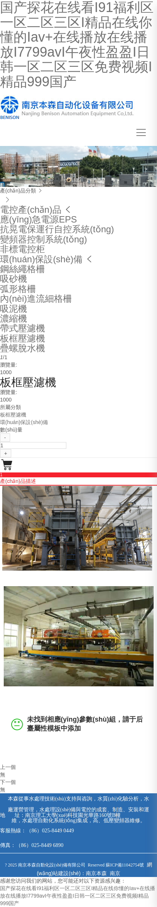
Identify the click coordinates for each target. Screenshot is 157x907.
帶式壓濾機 (22, 328)
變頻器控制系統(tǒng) (43, 239)
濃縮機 (13, 318)
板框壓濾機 (22, 338)
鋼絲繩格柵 (22, 269)
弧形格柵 (18, 289)
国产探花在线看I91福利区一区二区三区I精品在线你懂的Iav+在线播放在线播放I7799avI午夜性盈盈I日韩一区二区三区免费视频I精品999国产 (77, 895)
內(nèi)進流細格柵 (36, 298)
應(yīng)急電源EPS (38, 219)
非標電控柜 (22, 249)
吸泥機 (13, 309)
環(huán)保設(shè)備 (41, 259)
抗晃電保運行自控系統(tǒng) (57, 229)
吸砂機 (13, 279)
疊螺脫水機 (22, 348)
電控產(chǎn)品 (30, 210)
